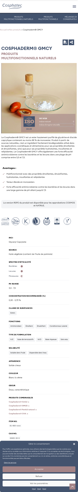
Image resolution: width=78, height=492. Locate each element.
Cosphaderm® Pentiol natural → (23, 410)
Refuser (39, 476)
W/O (39, 339)
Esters (12, 313)
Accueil (3, 30)
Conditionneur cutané (58, 326)
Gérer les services (10, 462)
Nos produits (15, 30)
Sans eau (64, 339)
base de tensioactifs (25, 339)
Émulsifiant (41, 326)
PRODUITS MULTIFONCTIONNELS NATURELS (18, 18)
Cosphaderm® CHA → (18, 414)
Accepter (39, 469)
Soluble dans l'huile (17, 353)
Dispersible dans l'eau (37, 353)
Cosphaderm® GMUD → (19, 406)
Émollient (29, 326)
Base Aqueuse (51, 339)
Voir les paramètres (39, 483)
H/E (11, 339)
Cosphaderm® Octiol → (19, 402)
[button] (74, 444)
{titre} (34, 489)
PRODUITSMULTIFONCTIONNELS (48, 18)
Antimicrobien (15, 326)
